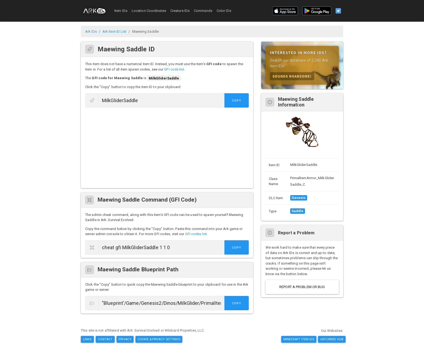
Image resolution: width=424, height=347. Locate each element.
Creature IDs (180, 11)
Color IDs (224, 11)
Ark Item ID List (114, 31)
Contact (105, 339)
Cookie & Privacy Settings (159, 339)
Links (87, 339)
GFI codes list (196, 234)
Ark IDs (91, 31)
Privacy (125, 339)
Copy (236, 100)
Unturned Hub (331, 339)
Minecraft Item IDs (298, 339)
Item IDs (120, 11)
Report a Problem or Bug (302, 287)
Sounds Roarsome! (292, 76)
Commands (203, 11)
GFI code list (174, 69)
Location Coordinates (149, 11)
